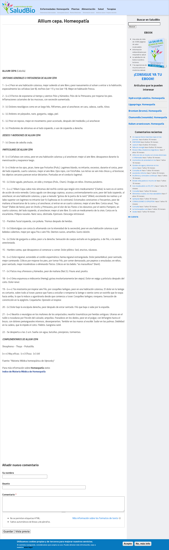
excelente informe (139, 173)
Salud (100, 10)
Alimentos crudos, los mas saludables (146, 193)
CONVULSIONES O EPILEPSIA (143, 201)
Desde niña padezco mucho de (144, 180)
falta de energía (138, 147)
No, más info (143, 543)
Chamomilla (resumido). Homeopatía (148, 117)
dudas (134, 211)
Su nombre (8, 473)
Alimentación (88, 10)
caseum (135, 144)
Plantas (75, 10)
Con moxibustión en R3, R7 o (143, 186)
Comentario (9, 494)
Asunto (6, 483)
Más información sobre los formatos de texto (95, 518)
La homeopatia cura (140, 209)
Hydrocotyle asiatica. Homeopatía (147, 98)
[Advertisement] (26, 44)
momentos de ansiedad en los (144, 160)
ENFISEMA (136, 142)
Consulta (135, 191)
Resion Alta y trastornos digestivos (145, 149)
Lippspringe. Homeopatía (142, 104)
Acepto (128, 543)
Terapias (111, 10)
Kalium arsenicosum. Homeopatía (146, 124)
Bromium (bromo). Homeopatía (145, 111)
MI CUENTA (133, 216)
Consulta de (137, 170)
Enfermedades (48, 10)
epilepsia (135, 198)
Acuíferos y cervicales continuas (144, 175)
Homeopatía (62, 10)
